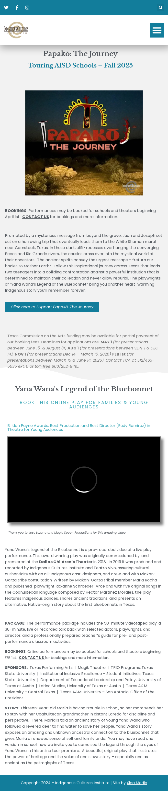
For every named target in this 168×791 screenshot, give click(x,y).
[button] (160, 7)
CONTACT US (31, 657)
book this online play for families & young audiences (84, 404)
